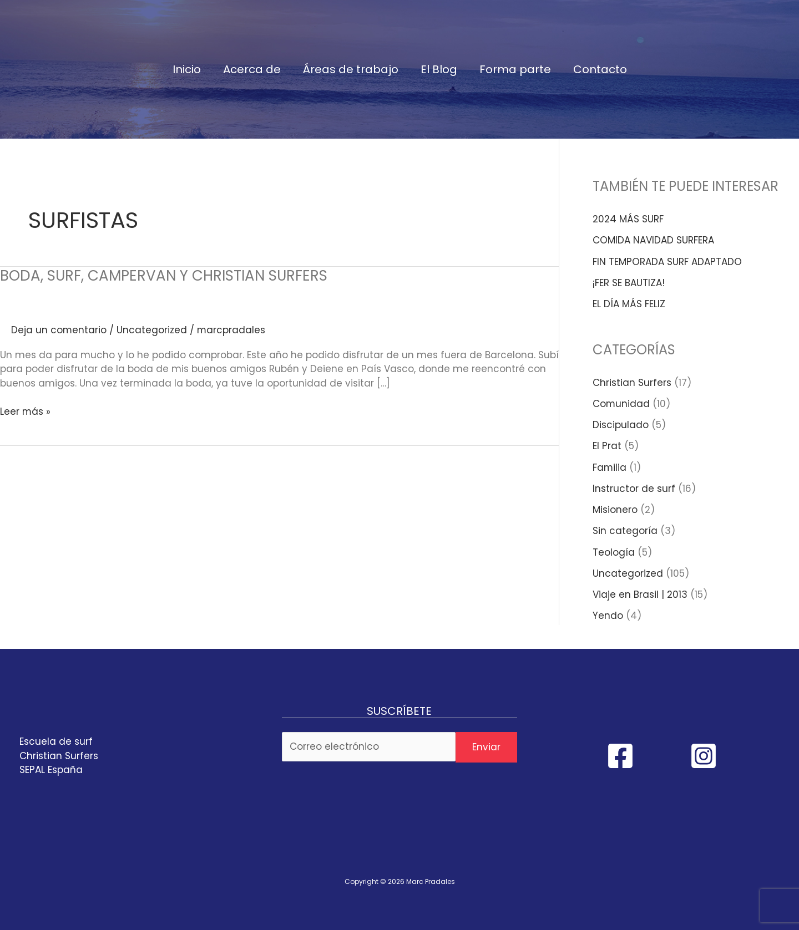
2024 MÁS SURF (628, 219)
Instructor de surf (634, 488)
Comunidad (621, 403)
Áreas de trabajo (350, 69)
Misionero (615, 509)
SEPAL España (51, 769)
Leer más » (25, 411)
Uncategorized (152, 330)
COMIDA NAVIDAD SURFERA (653, 240)
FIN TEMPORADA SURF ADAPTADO (667, 261)
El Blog (439, 69)
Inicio (187, 69)
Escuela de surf (56, 741)
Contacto (600, 69)
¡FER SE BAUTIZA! (629, 282)
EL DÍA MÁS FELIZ (629, 304)
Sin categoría (625, 530)
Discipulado (621, 424)
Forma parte (515, 69)
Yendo (608, 615)
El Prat (607, 446)
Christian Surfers (632, 382)
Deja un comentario (59, 330)
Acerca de (252, 69)
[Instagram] (703, 756)
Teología (614, 552)
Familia (610, 467)
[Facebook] (620, 756)
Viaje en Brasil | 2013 (640, 594)
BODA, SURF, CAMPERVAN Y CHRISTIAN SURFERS (163, 276)
